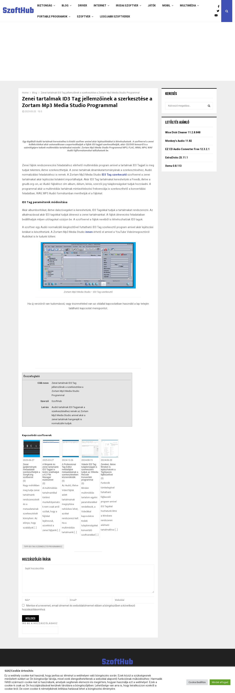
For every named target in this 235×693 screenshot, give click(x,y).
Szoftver (83, 16)
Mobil (166, 5)
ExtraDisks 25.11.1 (176, 157)
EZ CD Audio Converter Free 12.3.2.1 (187, 149)
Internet (100, 5)
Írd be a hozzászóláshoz (40, 623)
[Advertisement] (116, 51)
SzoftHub (18, 11)
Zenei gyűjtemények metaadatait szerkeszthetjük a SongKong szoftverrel (31, 471)
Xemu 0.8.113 (173, 165)
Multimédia (188, 5)
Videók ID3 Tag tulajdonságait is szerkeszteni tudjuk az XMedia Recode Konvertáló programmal (89, 472)
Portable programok (52, 16)
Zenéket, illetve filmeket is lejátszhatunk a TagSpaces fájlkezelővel (108, 469)
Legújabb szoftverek (115, 16)
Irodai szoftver (127, 5)
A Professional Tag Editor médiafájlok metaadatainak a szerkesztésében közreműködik (70, 471)
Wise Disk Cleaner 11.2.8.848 (182, 132)
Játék (152, 5)
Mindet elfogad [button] (220, 682)
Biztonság (44, 5)
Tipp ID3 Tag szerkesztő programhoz (43, 547)
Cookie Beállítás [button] (197, 682)
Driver (82, 5)
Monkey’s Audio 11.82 (178, 140)
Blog (65, 5)
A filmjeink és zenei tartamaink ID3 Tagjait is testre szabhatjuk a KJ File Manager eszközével (50, 472)
